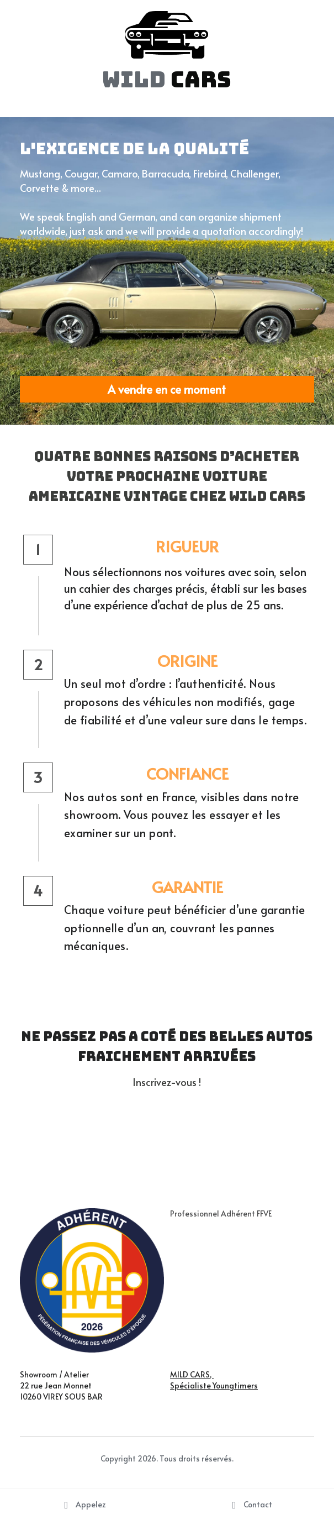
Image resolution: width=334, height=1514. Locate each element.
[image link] (166, 34)
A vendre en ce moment (167, 389)
